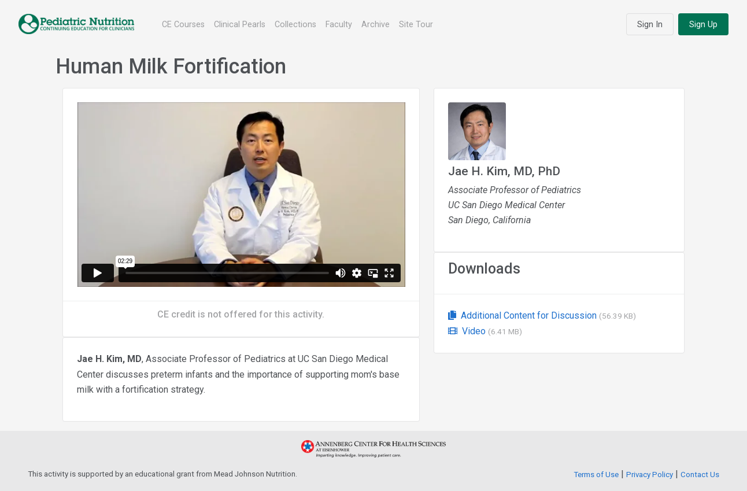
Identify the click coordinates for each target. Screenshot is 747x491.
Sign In (650, 24)
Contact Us (700, 474)
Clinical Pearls (239, 24)
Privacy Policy (649, 474)
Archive (375, 24)
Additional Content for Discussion (542, 315)
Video (485, 331)
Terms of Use (596, 474)
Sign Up (703, 24)
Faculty (339, 24)
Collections (295, 24)
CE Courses (183, 24)
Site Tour (416, 24)
